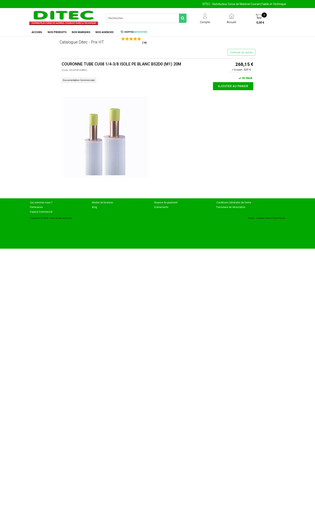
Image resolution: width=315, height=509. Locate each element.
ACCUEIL (37, 32)
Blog (94, 207)
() (144, 42)
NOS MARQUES (81, 32)
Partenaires (36, 207)
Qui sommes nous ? (41, 202)
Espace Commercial (41, 211)
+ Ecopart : (237, 69)
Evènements (161, 207)
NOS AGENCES (104, 32)
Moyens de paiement (166, 202)
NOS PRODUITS (57, 32)
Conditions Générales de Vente (233, 202)
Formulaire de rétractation (230, 207)
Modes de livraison (102, 202)
